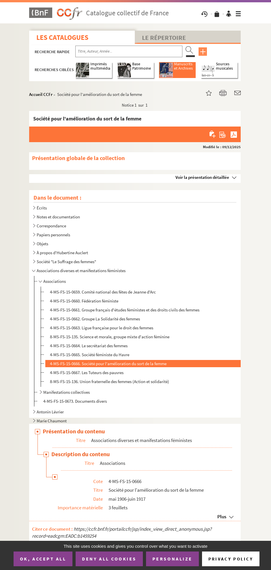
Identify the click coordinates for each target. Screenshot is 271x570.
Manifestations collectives (66, 392)
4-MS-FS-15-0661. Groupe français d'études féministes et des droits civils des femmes (124, 310)
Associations (54, 281)
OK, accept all (43, 559)
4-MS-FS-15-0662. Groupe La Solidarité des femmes (95, 319)
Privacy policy (230, 559)
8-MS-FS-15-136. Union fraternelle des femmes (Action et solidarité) (109, 381)
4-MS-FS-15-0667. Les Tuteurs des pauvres (87, 372)
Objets (42, 243)
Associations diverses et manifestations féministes (81, 270)
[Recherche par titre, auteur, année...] (128, 51)
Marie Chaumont (52, 421)
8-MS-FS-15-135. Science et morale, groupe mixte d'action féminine (109, 336)
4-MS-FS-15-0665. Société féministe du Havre (89, 354)
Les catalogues (62, 37)
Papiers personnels (53, 234)
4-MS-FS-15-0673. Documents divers (75, 401)
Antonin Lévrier (50, 412)
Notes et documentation (58, 217)
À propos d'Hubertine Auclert (62, 252)
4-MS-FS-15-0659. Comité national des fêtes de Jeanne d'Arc (103, 292)
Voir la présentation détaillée (202, 177)
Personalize (172, 559)
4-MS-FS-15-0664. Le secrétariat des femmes (89, 345)
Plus (221, 516)
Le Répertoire (164, 38)
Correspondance (51, 226)
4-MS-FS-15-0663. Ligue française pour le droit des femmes (101, 328)
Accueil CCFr (41, 94)
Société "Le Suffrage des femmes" (66, 261)
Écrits (42, 208)
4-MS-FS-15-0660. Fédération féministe (84, 301)
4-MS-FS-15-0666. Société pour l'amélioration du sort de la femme (108, 363)
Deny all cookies (109, 559)
